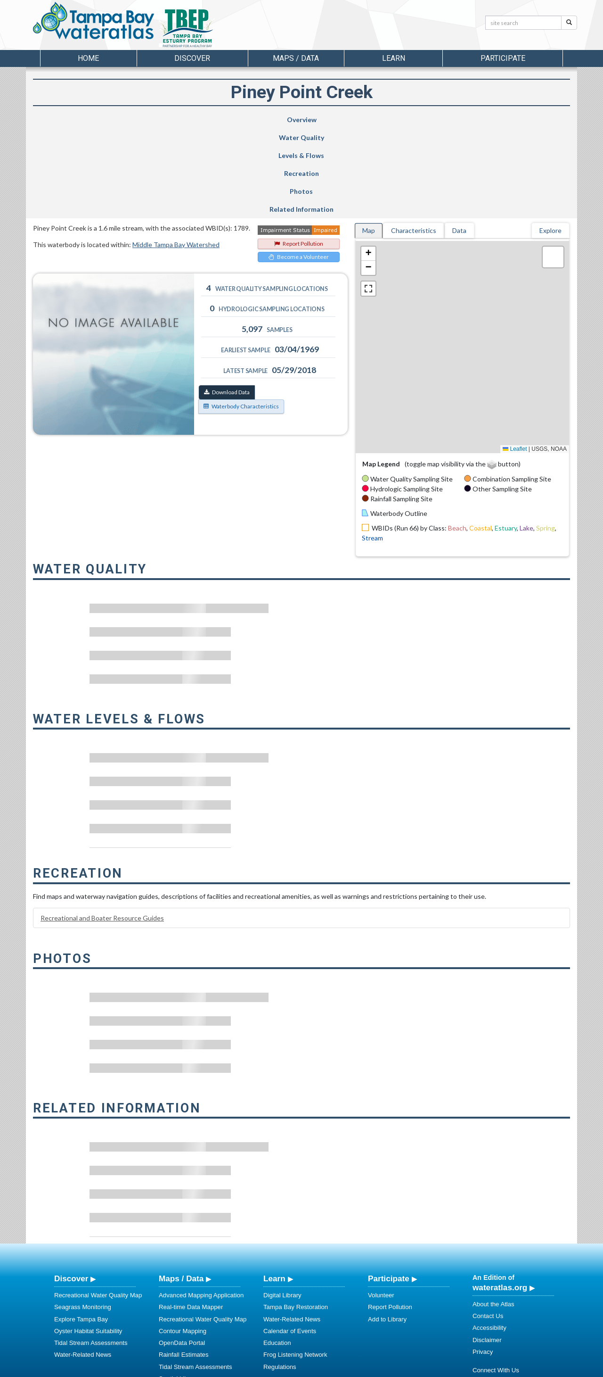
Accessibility (489, 1238)
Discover (71, 1189)
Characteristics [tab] (413, 141)
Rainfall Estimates (184, 1265)
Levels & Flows (249, 120)
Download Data (227, 302)
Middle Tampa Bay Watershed (176, 155)
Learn (274, 1189)
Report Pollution (298, 154)
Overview (79, 120)
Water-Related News (82, 1265)
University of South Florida (433, 1368)
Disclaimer (487, 1250)
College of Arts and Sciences (360, 1368)
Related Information (520, 120)
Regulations (279, 1277)
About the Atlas (493, 1214)
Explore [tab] (550, 141)
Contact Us (488, 1226)
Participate (388, 1189)
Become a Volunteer (299, 167)
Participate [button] (503, 58)
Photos (428, 120)
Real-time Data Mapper (191, 1217)
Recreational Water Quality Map (98, 1205)
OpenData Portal (182, 1253)
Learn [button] (393, 58)
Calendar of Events (289, 1241)
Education (277, 1253)
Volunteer (381, 1205)
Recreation (338, 120)
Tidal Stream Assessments (91, 1253)
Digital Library (282, 1205)
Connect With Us (496, 1280)
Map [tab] (368, 141)
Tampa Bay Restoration (295, 1217)
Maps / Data (181, 1189)
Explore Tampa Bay (81, 1229)
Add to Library (387, 1229)
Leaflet (515, 359)
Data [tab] (459, 141)
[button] (368, 164)
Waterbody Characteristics (241, 316)
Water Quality (166, 120)
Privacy (483, 1262)
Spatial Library (178, 1289)
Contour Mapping (182, 1241)
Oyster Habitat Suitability (88, 1241)
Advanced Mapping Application (201, 1205)
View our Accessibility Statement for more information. (400, 1345)
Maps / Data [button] (296, 58)
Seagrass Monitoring (82, 1217)
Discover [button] (192, 58)
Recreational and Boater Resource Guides (102, 828)
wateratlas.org (500, 1198)
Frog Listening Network (295, 1265)
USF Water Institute (236, 1368)
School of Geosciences (292, 1368)
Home (88, 58)
